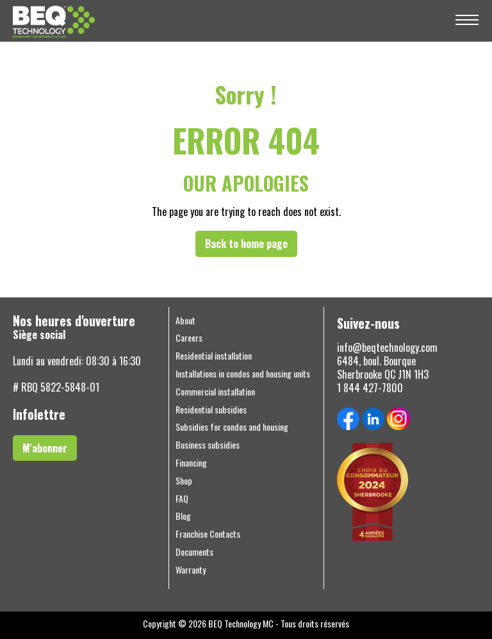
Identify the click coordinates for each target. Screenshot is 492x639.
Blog (183, 516)
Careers (189, 338)
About (185, 320)
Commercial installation (215, 391)
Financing (191, 463)
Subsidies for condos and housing (232, 427)
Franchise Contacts (208, 534)
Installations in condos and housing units (243, 373)
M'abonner (44, 448)
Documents (194, 552)
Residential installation (214, 355)
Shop (184, 480)
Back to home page (246, 243)
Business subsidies (208, 445)
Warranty (191, 570)
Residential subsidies (211, 409)
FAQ (182, 498)
